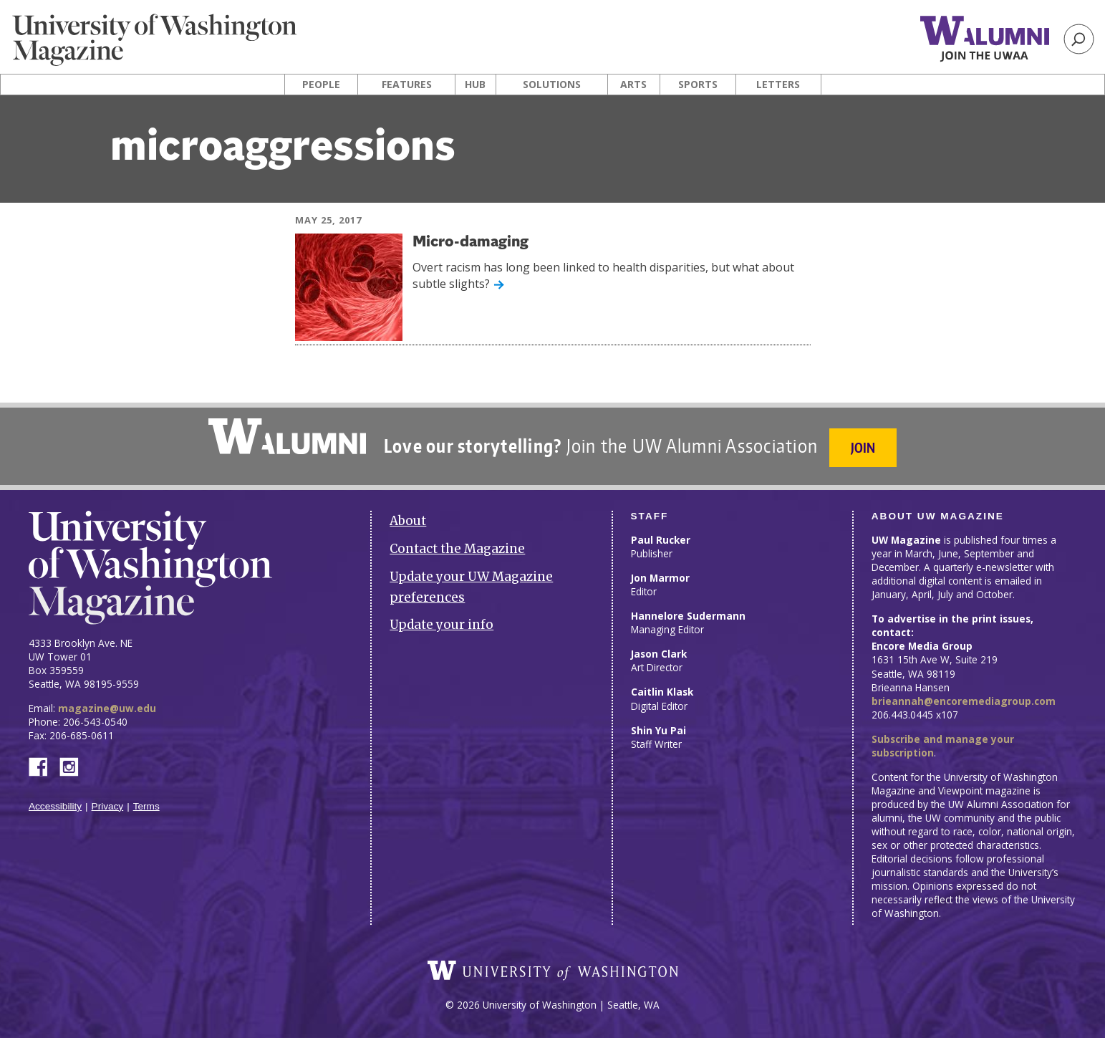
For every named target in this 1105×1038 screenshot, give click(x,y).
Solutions (552, 84)
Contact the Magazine (457, 549)
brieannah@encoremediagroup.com (964, 701)
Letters (778, 84)
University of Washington (553, 971)
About (408, 521)
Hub (475, 84)
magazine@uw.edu (107, 708)
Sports (698, 84)
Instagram (74, 765)
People (321, 84)
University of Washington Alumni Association (287, 436)
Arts (633, 84)
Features (407, 84)
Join (863, 447)
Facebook (44, 765)
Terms (146, 806)
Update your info (441, 625)
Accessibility (55, 806)
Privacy (108, 806)
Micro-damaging (470, 242)
